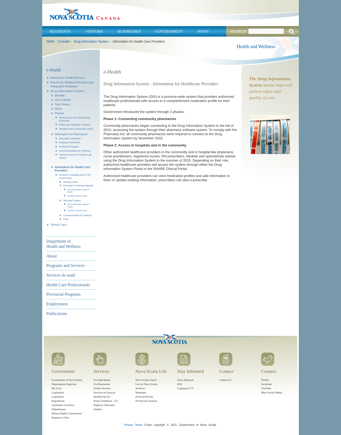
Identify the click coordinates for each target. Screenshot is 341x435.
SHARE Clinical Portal (77, 196)
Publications (56, 313)
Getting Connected (69, 142)
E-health (64, 41)
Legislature (58, 392)
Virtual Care (59, 224)
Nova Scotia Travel (145, 380)
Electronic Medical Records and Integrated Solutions (72, 84)
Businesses (129, 31)
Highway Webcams (104, 405)
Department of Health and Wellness (63, 244)
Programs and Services (65, 265)
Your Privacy (62, 104)
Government (169, 31)
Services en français (104, 392)
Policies (59, 113)
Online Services (102, 388)
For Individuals (102, 380)
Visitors (94, 31)
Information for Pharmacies (71, 134)
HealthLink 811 (102, 396)
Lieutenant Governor (63, 405)
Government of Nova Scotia (67, 380)
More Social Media (271, 392)
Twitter (265, 380)
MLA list (57, 388)
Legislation (58, 396)
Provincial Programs (63, 294)
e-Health (53, 70)
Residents (60, 31)
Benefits (60, 95)
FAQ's (58, 108)
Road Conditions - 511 (106, 400)
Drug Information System (91, 41)
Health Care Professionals (68, 285)
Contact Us (225, 380)
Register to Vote (60, 417)
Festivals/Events (144, 396)
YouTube (266, 388)
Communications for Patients (75, 150)
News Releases (185, 380)
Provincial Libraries (146, 400)
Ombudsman (58, 409)
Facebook (266, 384)
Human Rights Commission (67, 413)
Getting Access (70, 182)
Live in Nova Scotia (146, 384)
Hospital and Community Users (76, 128)
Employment (57, 304)
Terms (138, 424)
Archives (140, 388)
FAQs (66, 219)
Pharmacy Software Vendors (74, 124)
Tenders (98, 409)
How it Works (63, 99)
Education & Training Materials (78, 185)
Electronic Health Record (67, 77)
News (203, 31)
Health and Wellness (256, 46)
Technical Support (69, 146)
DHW (50, 41)
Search (238, 31)
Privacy (128, 424)
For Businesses (102, 384)
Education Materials (70, 138)
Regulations (58, 400)
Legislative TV (185, 388)
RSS (179, 384)
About (51, 256)
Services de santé (60, 275)
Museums (140, 392)
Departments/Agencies (64, 384)
